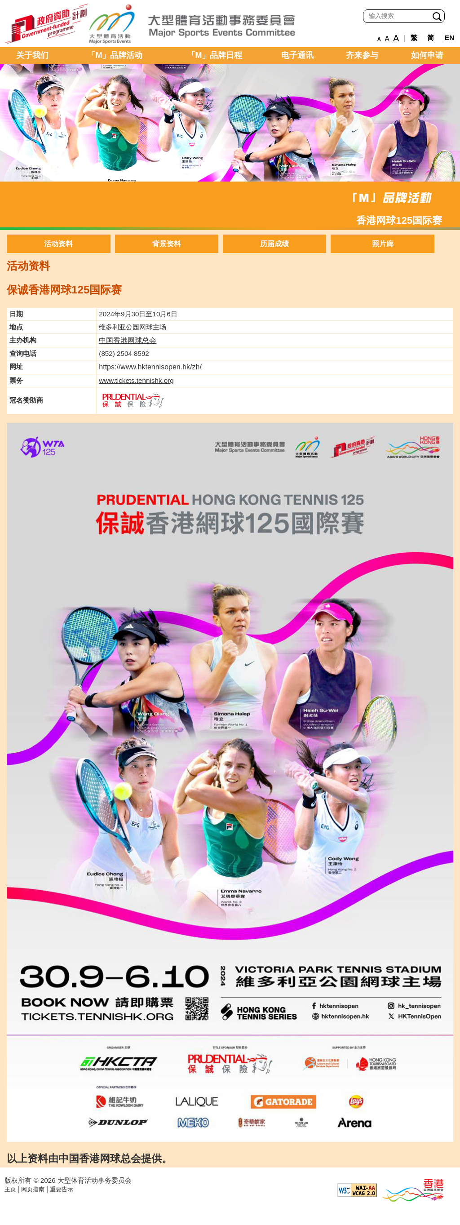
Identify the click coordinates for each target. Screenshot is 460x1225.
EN (449, 37)
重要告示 (61, 1189)
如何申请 (427, 55)
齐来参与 (362, 55)
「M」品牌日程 (215, 55)
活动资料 (58, 244)
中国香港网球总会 (127, 340)
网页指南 (32, 1189)
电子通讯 (297, 55)
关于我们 (32, 55)
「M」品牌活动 (114, 55)
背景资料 (166, 244)
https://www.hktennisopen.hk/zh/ (150, 367)
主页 (10, 1189)
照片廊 (383, 244)
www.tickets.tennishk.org (136, 380)
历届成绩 (274, 244)
